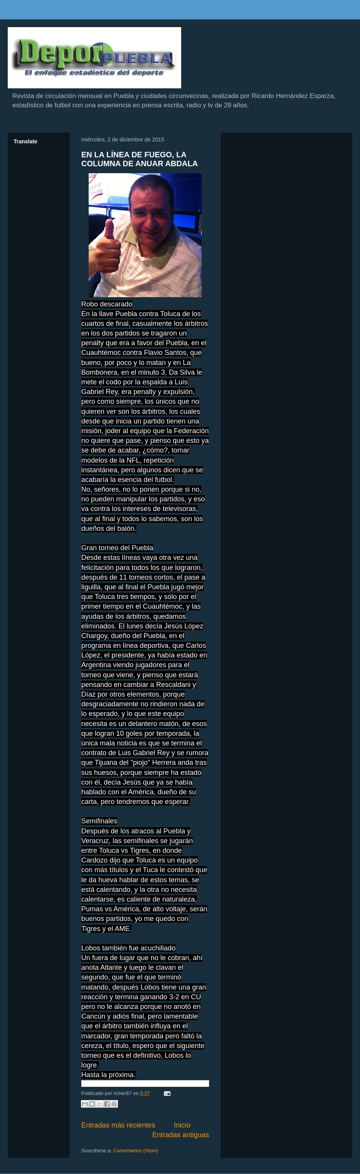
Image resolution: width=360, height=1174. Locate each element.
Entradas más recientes (118, 1125)
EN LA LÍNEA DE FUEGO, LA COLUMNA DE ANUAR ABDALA (139, 159)
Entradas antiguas (180, 1135)
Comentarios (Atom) (135, 1150)
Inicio (182, 1125)
